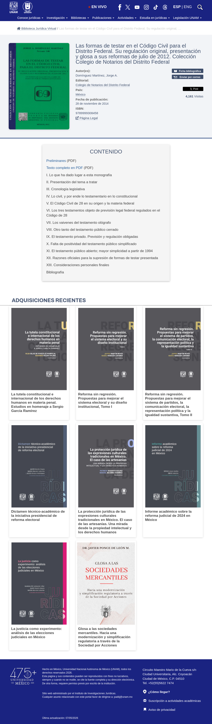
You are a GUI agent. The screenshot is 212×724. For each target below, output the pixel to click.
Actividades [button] (127, 17)
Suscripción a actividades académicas (172, 700)
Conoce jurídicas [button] (30, 17)
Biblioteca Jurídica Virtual (36, 28)
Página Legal (87, 118)
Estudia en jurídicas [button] (155, 17)
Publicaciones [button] (103, 17)
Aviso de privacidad (159, 709)
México (81, 94)
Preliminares (56, 161)
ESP (177, 7)
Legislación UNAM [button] (187, 17)
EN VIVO (97, 7)
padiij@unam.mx (123, 696)
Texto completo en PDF (64, 168)
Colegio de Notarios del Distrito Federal (103, 85)
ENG (188, 7)
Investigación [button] (57, 17)
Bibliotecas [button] (80, 17)
